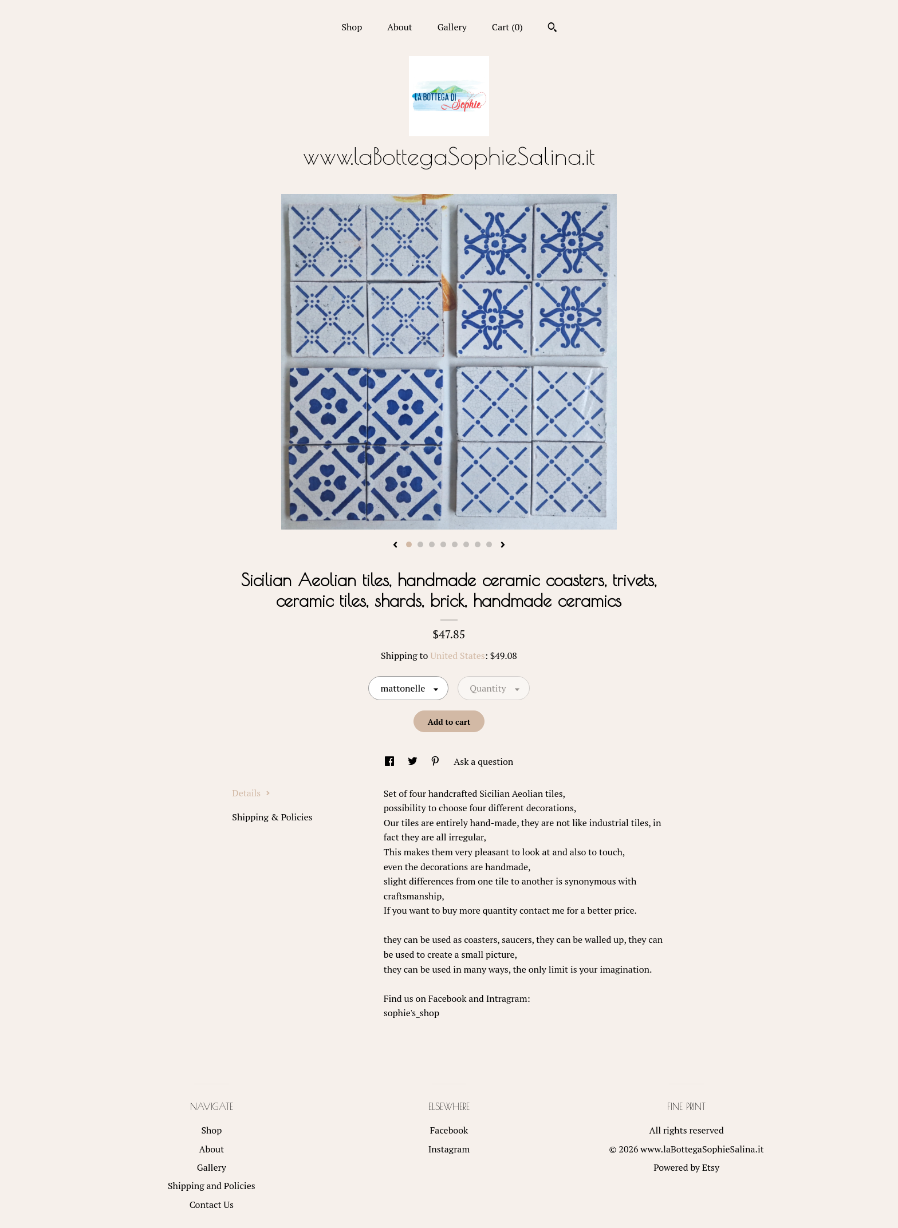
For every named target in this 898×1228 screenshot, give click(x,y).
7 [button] (477, 544)
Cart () (507, 27)
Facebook (449, 1130)
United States (457, 655)
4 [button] (443, 544)
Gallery (452, 27)
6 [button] (466, 544)
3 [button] (432, 544)
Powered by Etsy (686, 1167)
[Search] (552, 28)
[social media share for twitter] (414, 761)
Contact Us (212, 1204)
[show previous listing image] (395, 546)
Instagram (449, 1149)
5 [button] (455, 544)
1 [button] (409, 544)
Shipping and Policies (211, 1185)
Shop (351, 27)
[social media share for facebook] (390, 761)
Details (251, 793)
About (399, 27)
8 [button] (489, 544)
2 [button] (420, 544)
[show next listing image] (503, 546)
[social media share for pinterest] (436, 761)
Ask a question (483, 761)
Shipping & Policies (272, 817)
